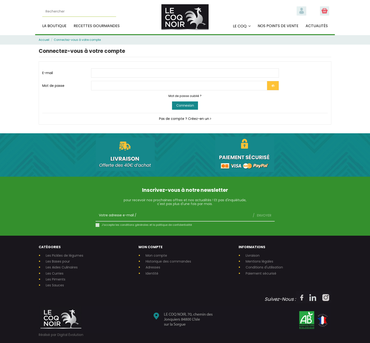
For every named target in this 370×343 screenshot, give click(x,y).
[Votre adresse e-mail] (172, 215)
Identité (152, 273)
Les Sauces (55, 285)
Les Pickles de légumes (64, 255)
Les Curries (54, 273)
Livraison (253, 255)
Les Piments (55, 279)
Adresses (153, 267)
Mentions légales (259, 261)
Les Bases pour (58, 261)
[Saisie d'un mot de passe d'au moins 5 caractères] (179, 85)
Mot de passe (53, 85)
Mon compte (156, 255)
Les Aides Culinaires (62, 267)
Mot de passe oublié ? (185, 96)
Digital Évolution (70, 334)
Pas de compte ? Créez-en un (185, 118)
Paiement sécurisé (261, 273)
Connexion (185, 105)
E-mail (47, 73)
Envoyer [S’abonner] (263, 215)
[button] (241, 26)
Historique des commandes (168, 261)
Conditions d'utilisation (264, 267)
